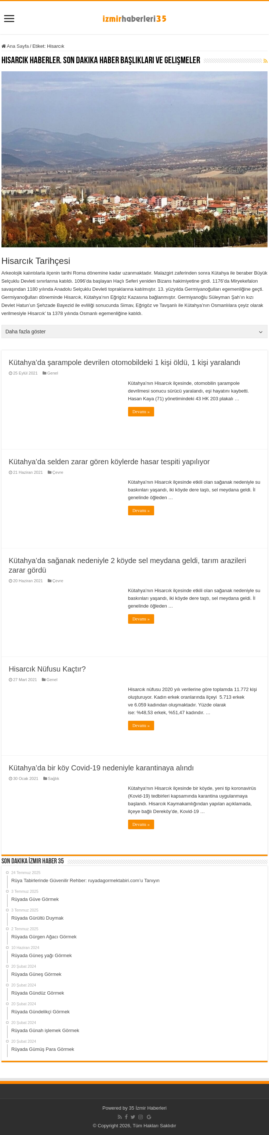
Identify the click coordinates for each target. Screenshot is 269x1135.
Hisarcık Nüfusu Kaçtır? (47, 669)
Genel (52, 373)
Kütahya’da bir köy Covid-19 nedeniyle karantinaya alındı (101, 768)
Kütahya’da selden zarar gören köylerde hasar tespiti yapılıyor (109, 462)
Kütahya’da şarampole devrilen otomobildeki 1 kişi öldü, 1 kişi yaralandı (124, 362)
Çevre (57, 472)
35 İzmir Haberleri (148, 1108)
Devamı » (141, 411)
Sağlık (53, 778)
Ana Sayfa (15, 46)
